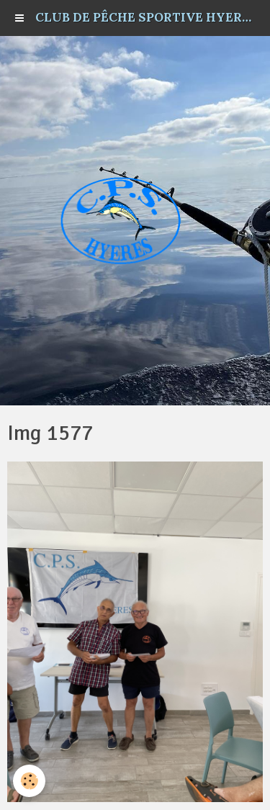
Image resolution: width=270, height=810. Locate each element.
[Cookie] (29, 781)
